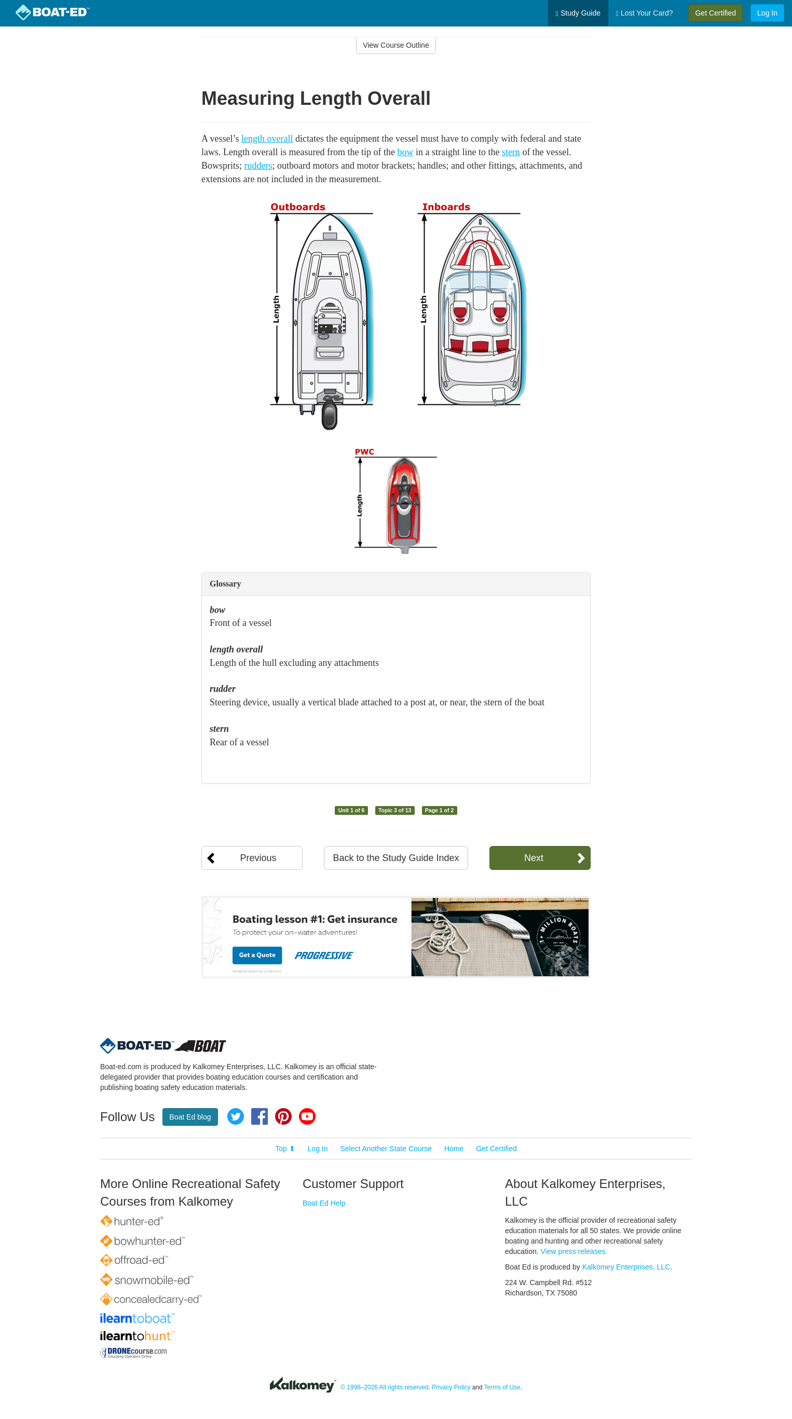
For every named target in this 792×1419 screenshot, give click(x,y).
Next (533, 858)
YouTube (307, 1116)
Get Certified (715, 13)
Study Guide (578, 13)
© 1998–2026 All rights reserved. (385, 1387)
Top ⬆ (285, 1148)
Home (453, 1148)
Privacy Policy (451, 1387)
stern (511, 152)
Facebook (259, 1116)
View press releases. (574, 1251)
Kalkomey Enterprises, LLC (626, 1267)
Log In (767, 13)
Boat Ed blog (190, 1117)
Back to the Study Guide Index (396, 858)
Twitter (235, 1116)
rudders (258, 165)
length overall (267, 138)
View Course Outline (396, 45)
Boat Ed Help (324, 1203)
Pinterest (283, 1116)
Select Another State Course (386, 1148)
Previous (258, 858)
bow (405, 152)
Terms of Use (502, 1387)
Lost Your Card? (644, 13)
